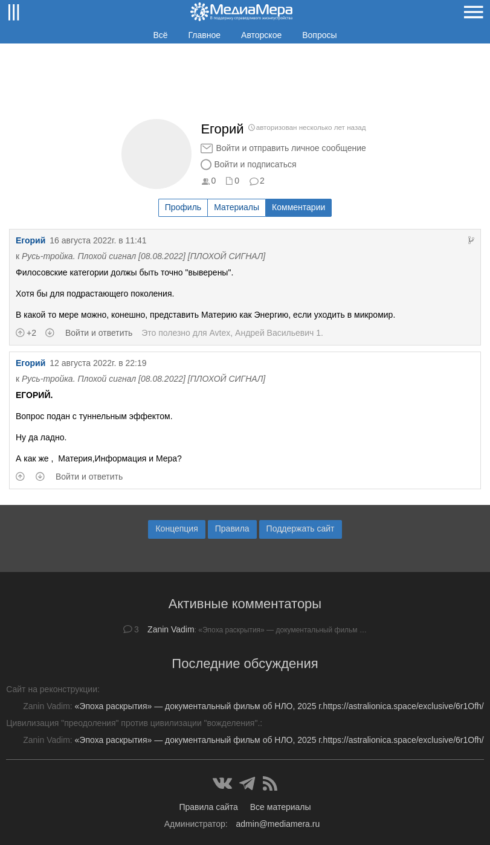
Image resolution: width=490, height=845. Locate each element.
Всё (160, 35)
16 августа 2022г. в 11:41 (98, 240)
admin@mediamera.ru (278, 824)
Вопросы (319, 35)
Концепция (176, 528)
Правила (232, 528)
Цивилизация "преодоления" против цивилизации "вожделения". (133, 723)
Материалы (236, 207)
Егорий (30, 240)
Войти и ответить (98, 333)
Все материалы (280, 807)
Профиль (183, 207)
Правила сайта (208, 807)
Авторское (261, 35)
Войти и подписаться (255, 164)
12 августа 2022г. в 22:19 (98, 363)
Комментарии (298, 207)
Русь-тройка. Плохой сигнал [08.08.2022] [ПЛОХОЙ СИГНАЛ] (143, 256)
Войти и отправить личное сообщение (291, 148)
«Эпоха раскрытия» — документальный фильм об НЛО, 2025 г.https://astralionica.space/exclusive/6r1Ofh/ (279, 706)
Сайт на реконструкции (51, 689)
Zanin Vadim (171, 629)
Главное (205, 35)
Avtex (220, 333)
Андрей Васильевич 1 (278, 333)
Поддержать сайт (300, 528)
